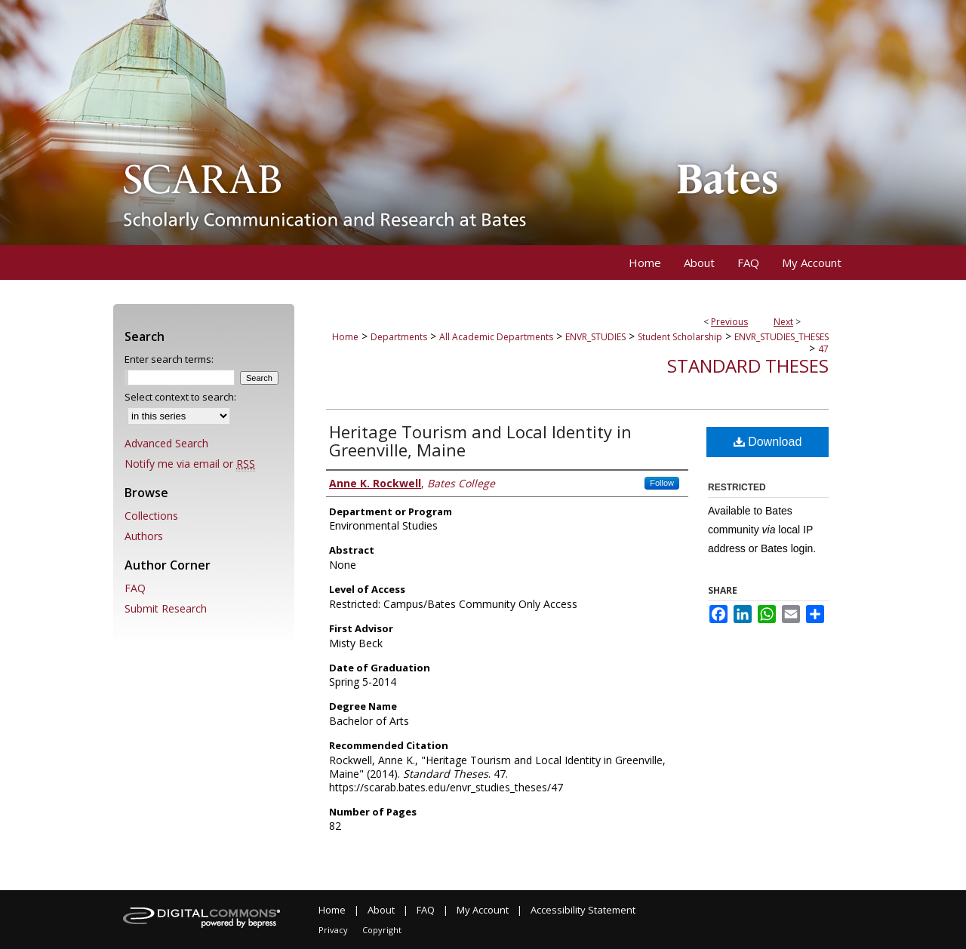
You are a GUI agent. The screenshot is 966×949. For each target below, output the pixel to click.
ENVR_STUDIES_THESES (781, 336)
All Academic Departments (496, 336)
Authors (144, 536)
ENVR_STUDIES (595, 336)
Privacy (333, 929)
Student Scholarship (680, 336)
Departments (399, 336)
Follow (662, 482)
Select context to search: (180, 397)
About (381, 910)
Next (783, 321)
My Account (483, 910)
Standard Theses (748, 365)
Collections (151, 515)
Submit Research (166, 608)
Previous (729, 321)
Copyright (381, 929)
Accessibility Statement (583, 910)
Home (345, 336)
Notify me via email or (190, 463)
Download (768, 441)
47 (823, 348)
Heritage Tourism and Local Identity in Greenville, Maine (480, 440)
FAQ (135, 588)
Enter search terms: (169, 359)
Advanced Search (166, 443)
